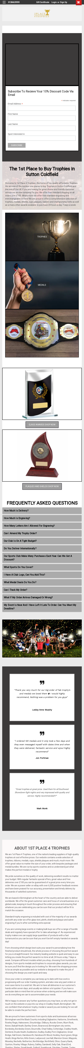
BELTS (42, 333)
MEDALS (42, 285)
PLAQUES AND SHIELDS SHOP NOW (42, 486)
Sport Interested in (16, 134)
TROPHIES (42, 237)
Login (54, 2)
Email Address (15, 103)
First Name (13, 114)
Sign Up (63, 2)
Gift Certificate (42, 2)
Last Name (13, 124)
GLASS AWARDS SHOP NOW (42, 424)
